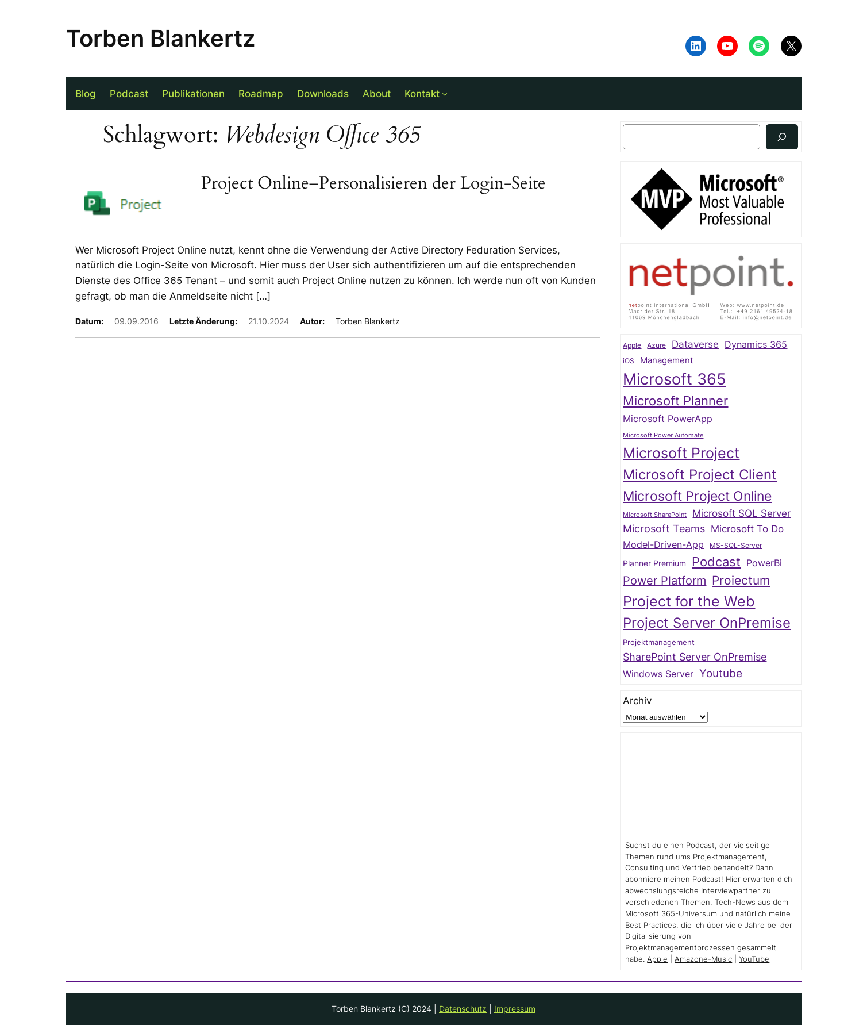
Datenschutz (463, 1009)
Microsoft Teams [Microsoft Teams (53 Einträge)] (664, 529)
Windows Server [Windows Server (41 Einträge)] (658, 674)
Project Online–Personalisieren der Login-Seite (373, 184)
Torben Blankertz (160, 38)
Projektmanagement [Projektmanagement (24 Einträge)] (659, 642)
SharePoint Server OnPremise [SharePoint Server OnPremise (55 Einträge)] (694, 657)
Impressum (514, 1009)
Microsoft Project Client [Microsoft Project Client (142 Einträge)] (700, 474)
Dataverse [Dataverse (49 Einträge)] (695, 344)
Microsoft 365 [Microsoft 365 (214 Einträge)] (674, 379)
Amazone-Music (703, 959)
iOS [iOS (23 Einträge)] (628, 360)
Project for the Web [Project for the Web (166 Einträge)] (689, 601)
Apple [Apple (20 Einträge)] (632, 345)
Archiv (637, 701)
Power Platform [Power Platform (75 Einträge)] (664, 581)
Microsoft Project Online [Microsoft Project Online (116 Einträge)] (697, 496)
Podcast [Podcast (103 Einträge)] (716, 561)
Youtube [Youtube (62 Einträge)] (720, 673)
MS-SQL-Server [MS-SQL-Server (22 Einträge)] (736, 545)
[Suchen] (782, 136)
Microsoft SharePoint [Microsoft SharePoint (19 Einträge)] (655, 514)
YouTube (754, 959)
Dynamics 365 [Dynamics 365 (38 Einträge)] (756, 344)
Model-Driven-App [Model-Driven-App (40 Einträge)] (663, 544)
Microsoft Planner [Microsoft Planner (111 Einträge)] (675, 400)
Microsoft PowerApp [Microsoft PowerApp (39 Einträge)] (667, 418)
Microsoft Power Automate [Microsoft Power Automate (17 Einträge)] (663, 435)
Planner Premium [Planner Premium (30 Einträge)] (654, 563)
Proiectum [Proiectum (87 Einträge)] (741, 580)
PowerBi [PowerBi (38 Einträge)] (764, 563)
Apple (657, 959)
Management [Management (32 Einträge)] (666, 360)
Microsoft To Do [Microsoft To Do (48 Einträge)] (747, 529)
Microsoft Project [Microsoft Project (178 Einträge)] (681, 453)
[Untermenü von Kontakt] (445, 94)
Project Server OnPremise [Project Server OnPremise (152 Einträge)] (707, 622)
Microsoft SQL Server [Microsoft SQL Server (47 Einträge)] (741, 513)
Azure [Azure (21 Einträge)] (656, 345)
